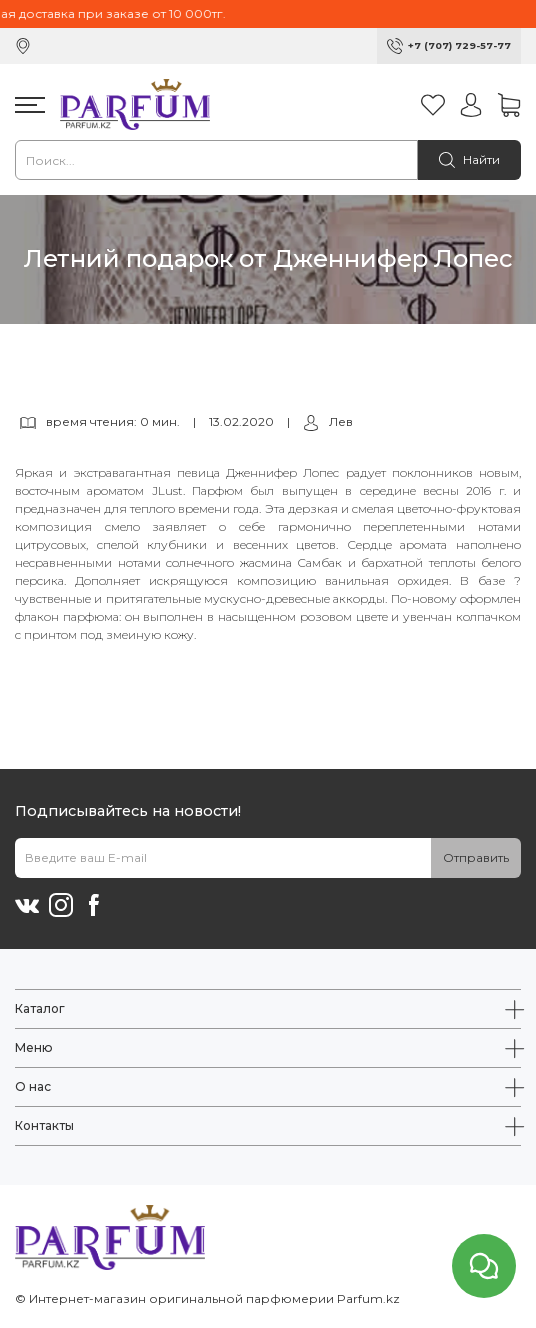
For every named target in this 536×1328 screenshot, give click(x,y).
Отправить (476, 857)
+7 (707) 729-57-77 (459, 45)
